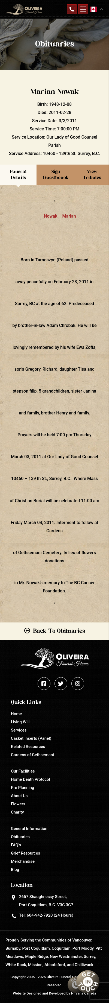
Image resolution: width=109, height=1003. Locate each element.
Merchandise (23, 861)
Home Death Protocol (30, 779)
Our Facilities (23, 771)
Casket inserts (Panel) (31, 738)
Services (18, 730)
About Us (19, 795)
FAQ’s (16, 845)
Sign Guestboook (56, 174)
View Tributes (92, 174)
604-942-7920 (40, 915)
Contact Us (71, 9)
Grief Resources (25, 853)
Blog (15, 869)
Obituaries (20, 836)
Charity (17, 812)
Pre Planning (22, 787)
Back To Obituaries (59, 631)
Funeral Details (18, 174)
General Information (29, 828)
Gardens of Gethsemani (32, 754)
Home (16, 713)
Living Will (20, 722)
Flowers (18, 804)
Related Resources (28, 746)
